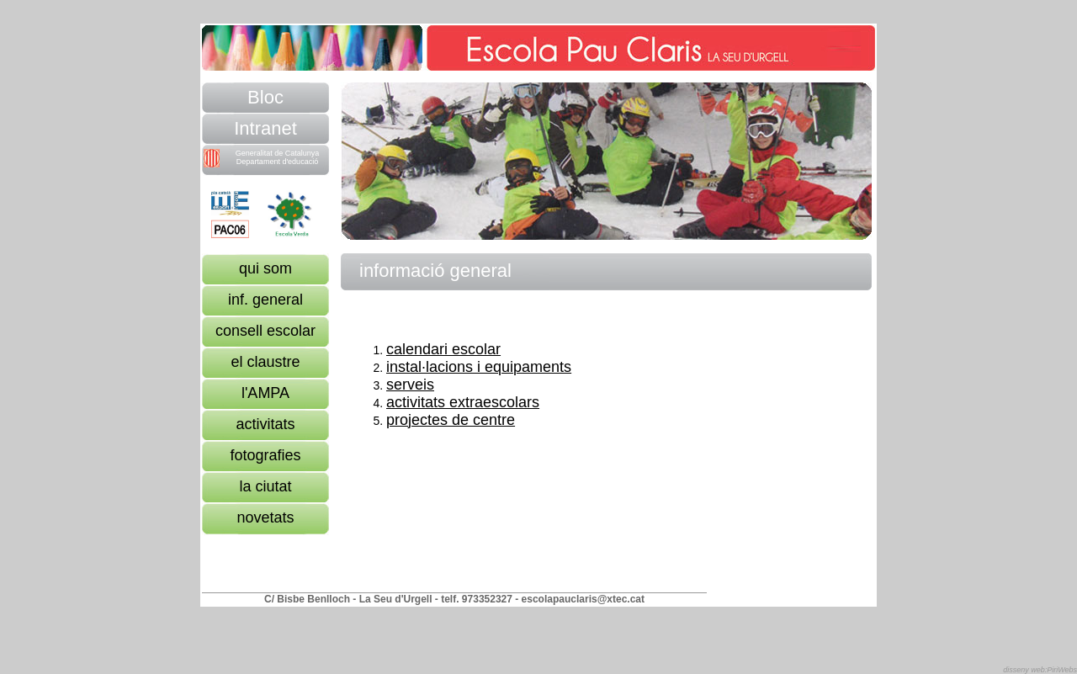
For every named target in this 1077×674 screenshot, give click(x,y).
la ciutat (265, 486)
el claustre (265, 361)
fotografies (265, 455)
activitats (265, 424)
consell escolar (265, 330)
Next (598, 92)
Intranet (265, 128)
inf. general (265, 299)
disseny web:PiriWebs (1040, 670)
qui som (265, 268)
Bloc (265, 97)
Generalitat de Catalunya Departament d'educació (261, 158)
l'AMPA (265, 393)
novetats (265, 517)
